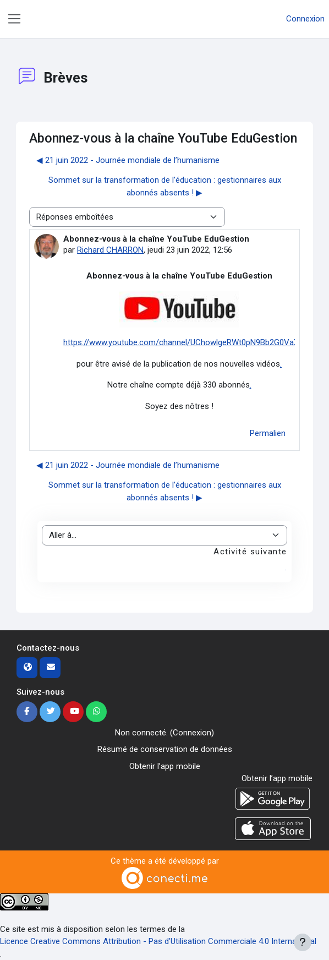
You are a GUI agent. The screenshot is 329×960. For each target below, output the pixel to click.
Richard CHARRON (110, 250)
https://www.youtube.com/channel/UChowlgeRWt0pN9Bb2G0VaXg (183, 342)
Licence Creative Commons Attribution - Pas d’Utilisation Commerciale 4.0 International (158, 941)
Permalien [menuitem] (268, 433)
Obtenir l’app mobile (164, 766)
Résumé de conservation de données (164, 749)
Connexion (305, 19)
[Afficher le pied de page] (302, 942)
